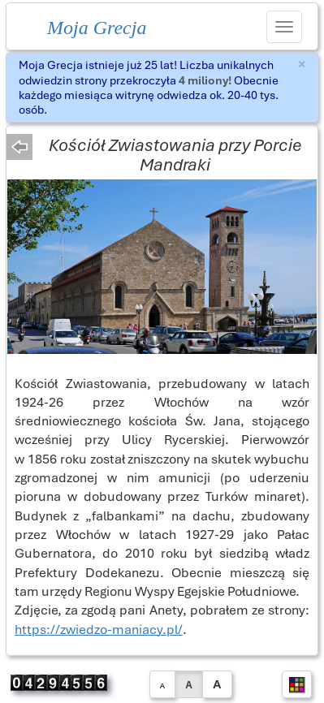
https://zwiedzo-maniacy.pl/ (99, 629)
